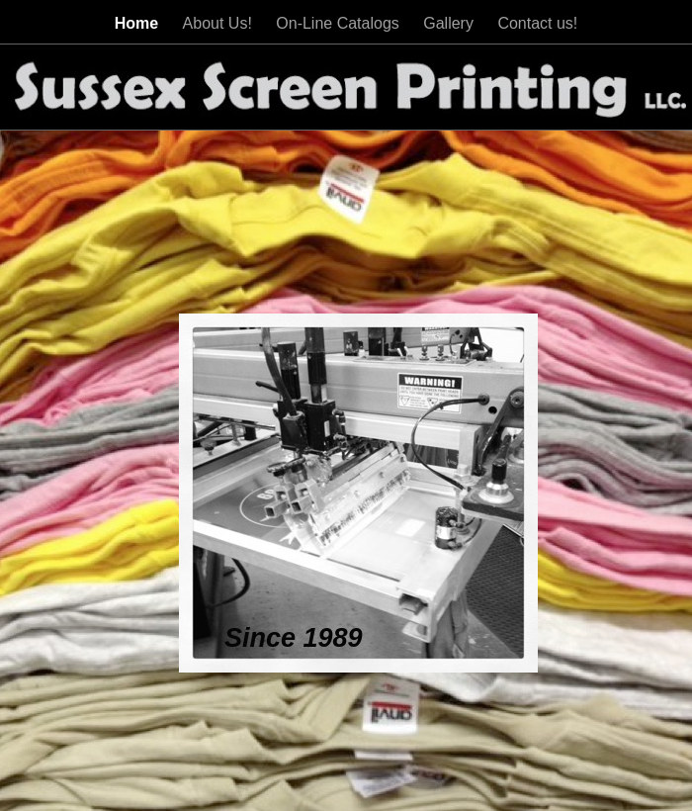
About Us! (220, 23)
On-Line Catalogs (339, 23)
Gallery (450, 23)
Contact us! (537, 23)
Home (139, 23)
